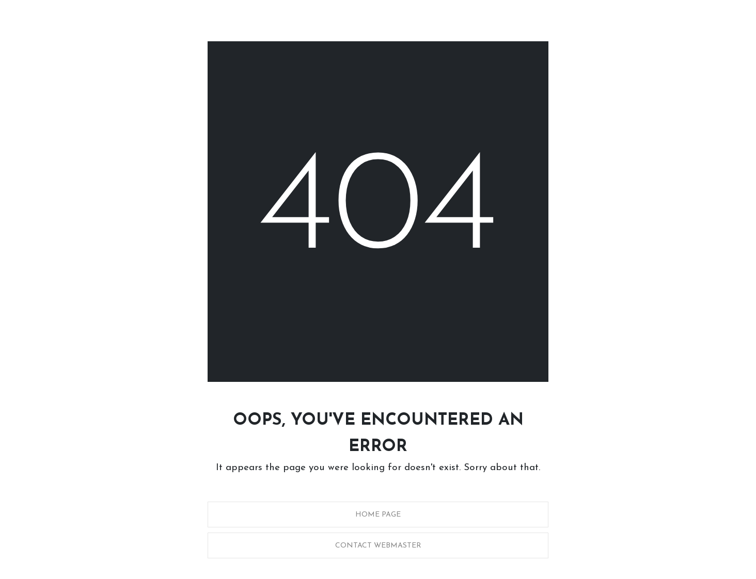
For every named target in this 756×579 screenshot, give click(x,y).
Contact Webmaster (378, 546)
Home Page (378, 515)
